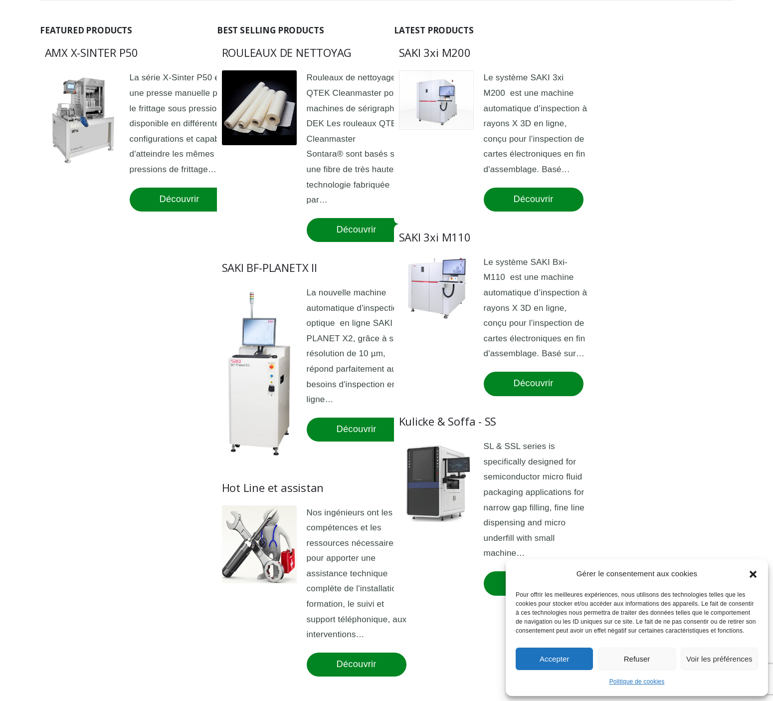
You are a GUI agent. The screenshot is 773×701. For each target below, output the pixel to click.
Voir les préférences (719, 659)
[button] (753, 574)
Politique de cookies (637, 681)
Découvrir (179, 199)
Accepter (554, 659)
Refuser (637, 659)
